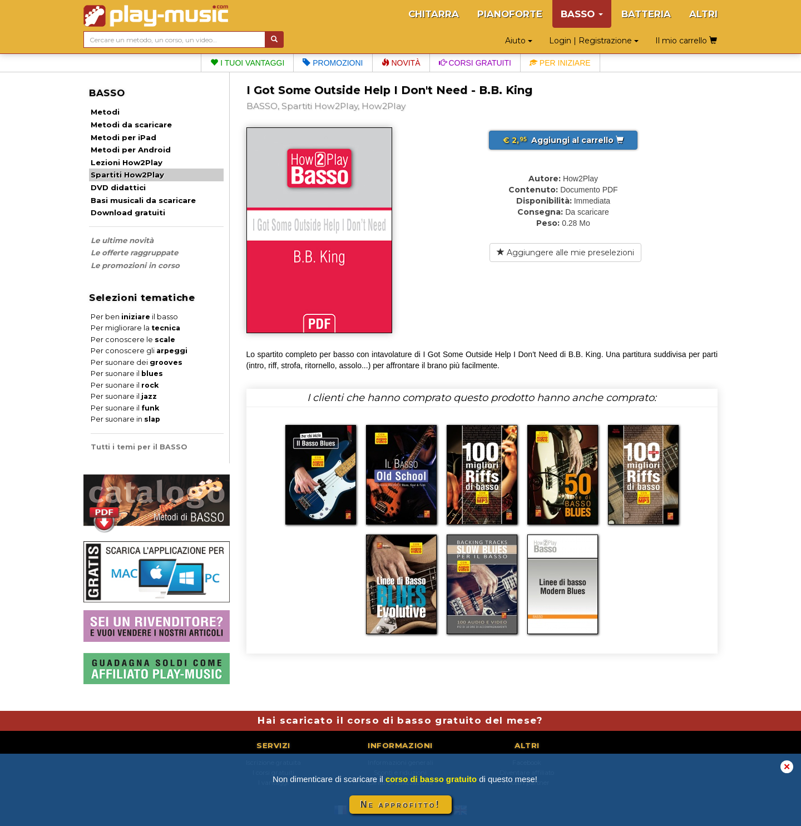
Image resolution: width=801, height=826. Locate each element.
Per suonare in (125, 419)
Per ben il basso (134, 317)
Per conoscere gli (139, 351)
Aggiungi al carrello (563, 140)
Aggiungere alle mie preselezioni (565, 253)
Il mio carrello (686, 41)
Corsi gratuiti (475, 62)
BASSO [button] (582, 13)
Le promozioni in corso (135, 265)
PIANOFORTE (509, 13)
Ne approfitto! (400, 804)
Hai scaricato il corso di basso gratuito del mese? (400, 720)
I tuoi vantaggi (247, 62)
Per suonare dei (136, 362)
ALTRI (703, 13)
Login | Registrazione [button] (594, 41)
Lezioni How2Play (126, 162)
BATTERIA (646, 13)
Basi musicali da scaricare (143, 200)
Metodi (105, 111)
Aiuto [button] (518, 41)
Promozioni (333, 62)
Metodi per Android (131, 149)
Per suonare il (127, 373)
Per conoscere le (133, 339)
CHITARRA (433, 13)
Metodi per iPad (123, 137)
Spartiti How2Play (127, 174)
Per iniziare (560, 62)
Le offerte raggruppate (134, 252)
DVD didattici (118, 187)
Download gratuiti (128, 212)
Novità (401, 62)
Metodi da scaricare (131, 124)
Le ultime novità (122, 240)
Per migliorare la (135, 328)
